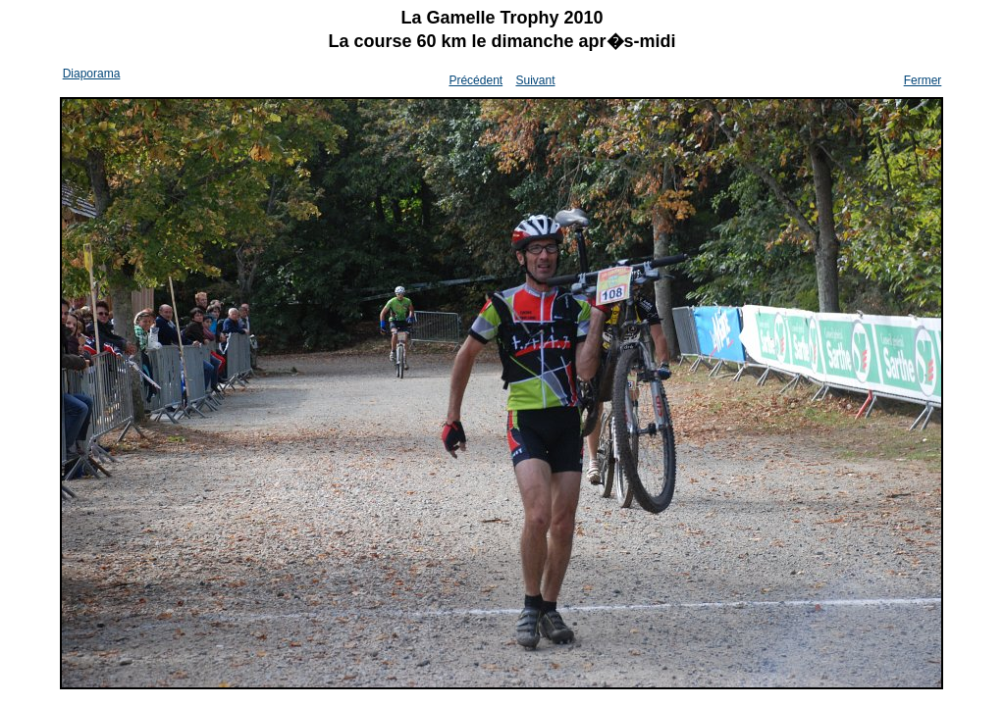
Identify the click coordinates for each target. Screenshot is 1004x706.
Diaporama (92, 73)
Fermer (923, 80)
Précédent (475, 80)
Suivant (535, 80)
